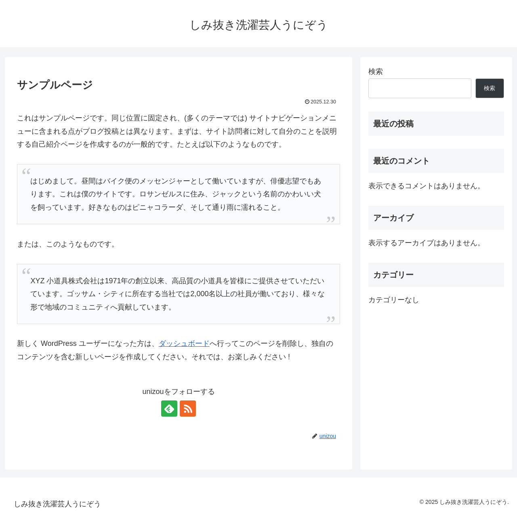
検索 (375, 71)
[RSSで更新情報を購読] (188, 408)
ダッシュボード (184, 343)
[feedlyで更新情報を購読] (169, 408)
